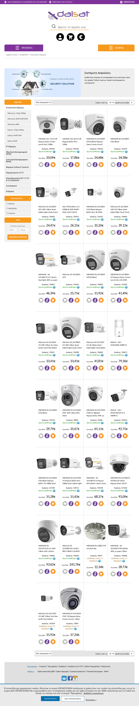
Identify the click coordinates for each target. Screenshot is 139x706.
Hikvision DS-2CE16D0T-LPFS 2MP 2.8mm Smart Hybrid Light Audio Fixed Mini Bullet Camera (48, 210)
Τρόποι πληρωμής (62, 671)
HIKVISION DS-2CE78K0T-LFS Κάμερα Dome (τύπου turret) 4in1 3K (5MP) (120, 277)
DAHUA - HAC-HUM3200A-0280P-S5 (118, 343)
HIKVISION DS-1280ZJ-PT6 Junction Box (96, 547)
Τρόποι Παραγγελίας (92, 666)
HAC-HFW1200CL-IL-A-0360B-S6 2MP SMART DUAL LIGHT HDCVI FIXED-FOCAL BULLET (71, 210)
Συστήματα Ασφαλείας (97, 73)
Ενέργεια (10, 191)
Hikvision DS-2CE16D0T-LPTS (71, 275)
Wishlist (41, 164)
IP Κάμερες (11, 146)
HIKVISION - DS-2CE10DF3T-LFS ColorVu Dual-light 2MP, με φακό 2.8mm (47, 277)
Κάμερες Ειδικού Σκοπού (17, 167)
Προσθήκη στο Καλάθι (53, 164)
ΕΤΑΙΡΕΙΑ (116, 48)
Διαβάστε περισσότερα (93, 693)
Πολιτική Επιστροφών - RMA (97, 671)
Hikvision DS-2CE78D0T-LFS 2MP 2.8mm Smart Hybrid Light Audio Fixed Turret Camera (72, 345)
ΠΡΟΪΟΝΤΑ (23, 48)
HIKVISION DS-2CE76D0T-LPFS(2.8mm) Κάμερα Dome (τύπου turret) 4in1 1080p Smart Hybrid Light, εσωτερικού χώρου (96, 142)
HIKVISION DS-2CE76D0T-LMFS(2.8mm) (95, 275)
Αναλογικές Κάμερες (38, 55)
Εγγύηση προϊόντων (77, 671)
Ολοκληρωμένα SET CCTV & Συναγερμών (17, 179)
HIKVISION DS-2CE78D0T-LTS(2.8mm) (119, 140)
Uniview (10, 213)
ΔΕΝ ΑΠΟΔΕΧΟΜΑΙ (72, 699)
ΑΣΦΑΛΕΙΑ (24, 55)
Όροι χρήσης (52, 666)
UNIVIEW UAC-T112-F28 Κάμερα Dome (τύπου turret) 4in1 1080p (47, 141)
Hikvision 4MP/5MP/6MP (18, 119)
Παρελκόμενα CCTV (15, 173)
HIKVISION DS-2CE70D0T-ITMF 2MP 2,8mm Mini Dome (71, 413)
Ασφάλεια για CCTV (75, 666)
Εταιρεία (42, 666)
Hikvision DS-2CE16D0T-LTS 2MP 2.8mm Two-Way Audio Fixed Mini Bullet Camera (48, 345)
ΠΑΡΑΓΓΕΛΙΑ (127, 2)
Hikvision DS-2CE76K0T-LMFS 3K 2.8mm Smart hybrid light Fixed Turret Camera (119, 210)
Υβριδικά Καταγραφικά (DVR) (16, 153)
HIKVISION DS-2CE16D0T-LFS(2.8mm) (47, 411)
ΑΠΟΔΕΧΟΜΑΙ (50, 699)
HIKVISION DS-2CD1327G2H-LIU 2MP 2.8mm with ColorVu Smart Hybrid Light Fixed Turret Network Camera (47, 549)
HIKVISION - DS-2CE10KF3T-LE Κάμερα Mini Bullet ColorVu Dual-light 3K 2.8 (96, 481)
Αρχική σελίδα (11, 55)
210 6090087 (41, 2)
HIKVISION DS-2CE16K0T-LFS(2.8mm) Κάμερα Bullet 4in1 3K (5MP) (95, 209)
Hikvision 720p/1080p (17, 113)
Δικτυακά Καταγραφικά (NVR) (17, 160)
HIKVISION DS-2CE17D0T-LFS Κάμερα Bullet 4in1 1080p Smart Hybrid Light (72, 481)
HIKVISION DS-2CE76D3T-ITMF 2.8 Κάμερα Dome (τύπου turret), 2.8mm (71, 616)
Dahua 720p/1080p (16, 130)
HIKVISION (11, 208)
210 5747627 (66, 2)
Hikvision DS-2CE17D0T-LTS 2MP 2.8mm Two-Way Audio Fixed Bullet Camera (48, 616)
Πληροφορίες (47, 164)
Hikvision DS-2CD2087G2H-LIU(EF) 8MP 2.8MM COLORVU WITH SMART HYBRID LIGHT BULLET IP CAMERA (72, 549)
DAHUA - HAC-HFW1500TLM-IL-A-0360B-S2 (117, 413)
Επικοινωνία (105, 666)
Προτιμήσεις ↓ (91, 700)
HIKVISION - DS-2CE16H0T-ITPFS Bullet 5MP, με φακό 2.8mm (119, 548)
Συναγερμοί (11, 186)
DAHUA (10, 204)
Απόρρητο (62, 666)
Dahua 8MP (12, 141)
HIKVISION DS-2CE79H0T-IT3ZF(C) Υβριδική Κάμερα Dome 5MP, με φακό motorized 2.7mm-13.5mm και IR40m (96, 413)
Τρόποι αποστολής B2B (45, 671)
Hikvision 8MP (13, 124)
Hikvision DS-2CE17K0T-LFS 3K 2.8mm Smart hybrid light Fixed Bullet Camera (95, 345)
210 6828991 (28, 2)
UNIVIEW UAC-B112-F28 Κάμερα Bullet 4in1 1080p (71, 141)
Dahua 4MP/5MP (15, 135)
